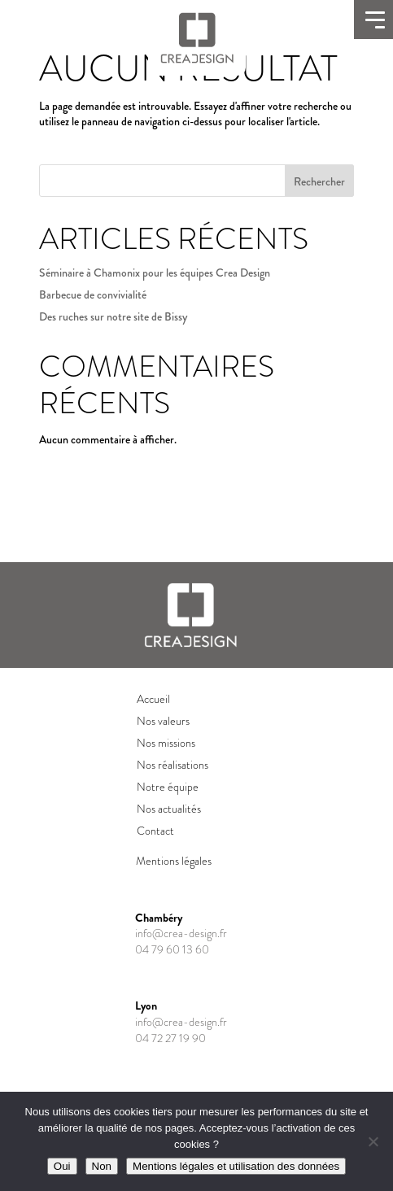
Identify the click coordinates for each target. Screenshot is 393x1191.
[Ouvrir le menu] (373, 19)
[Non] (373, 1141)
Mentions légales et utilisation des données (236, 1166)
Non (101, 1166)
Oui (62, 1166)
